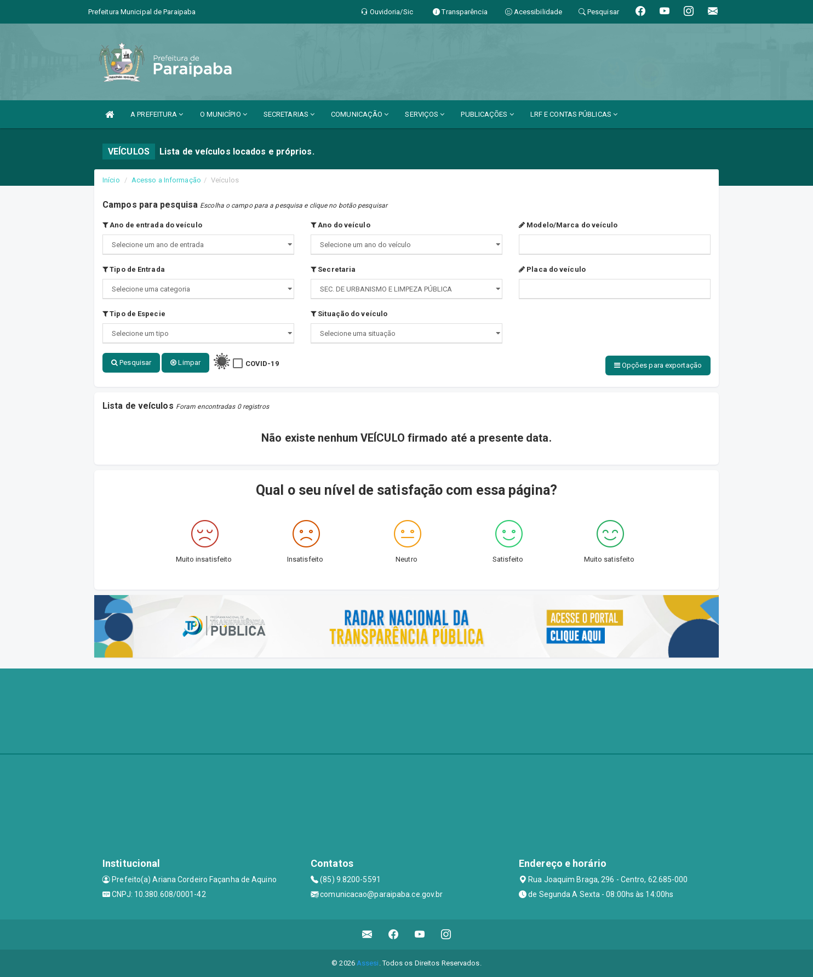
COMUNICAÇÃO (359, 114)
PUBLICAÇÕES (487, 114)
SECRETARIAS (289, 114)
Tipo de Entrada (133, 269)
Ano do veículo (340, 225)
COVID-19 (262, 363)
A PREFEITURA (156, 114)
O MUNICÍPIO (223, 114)
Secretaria (333, 269)
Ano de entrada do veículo (152, 225)
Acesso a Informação (166, 180)
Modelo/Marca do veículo (568, 225)
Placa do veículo (552, 269)
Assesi (368, 963)
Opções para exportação (658, 365)
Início (111, 180)
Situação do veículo (349, 314)
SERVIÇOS (424, 114)
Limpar (185, 362)
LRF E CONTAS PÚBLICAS (573, 114)
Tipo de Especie (133, 314)
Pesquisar (131, 362)
